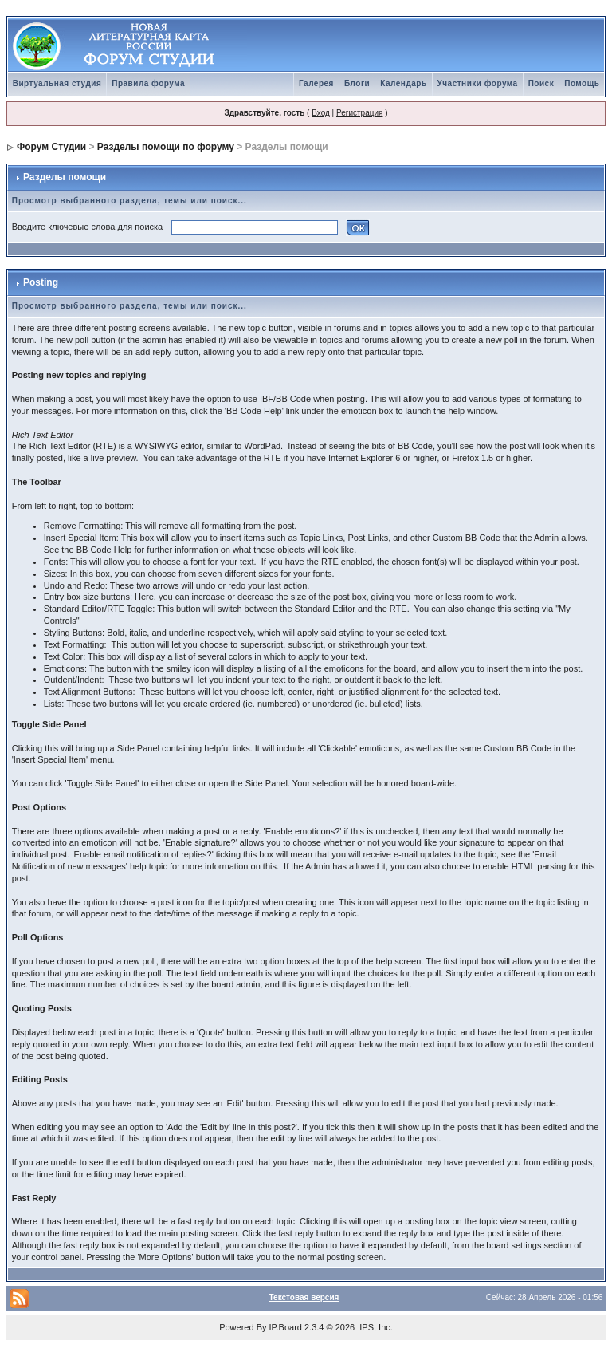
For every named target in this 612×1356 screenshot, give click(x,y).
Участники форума (477, 83)
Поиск (541, 83)
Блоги (357, 83)
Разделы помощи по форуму (165, 146)
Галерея (316, 83)
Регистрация (359, 112)
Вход (321, 112)
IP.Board (285, 1327)
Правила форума (148, 83)
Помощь (581, 83)
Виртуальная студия (57, 83)
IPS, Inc (374, 1327)
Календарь (403, 83)
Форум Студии (51, 146)
